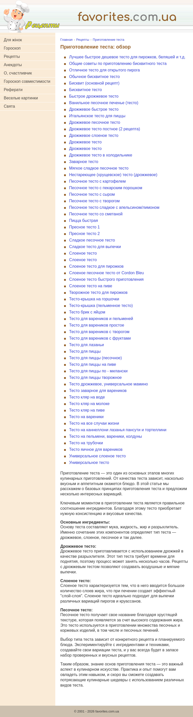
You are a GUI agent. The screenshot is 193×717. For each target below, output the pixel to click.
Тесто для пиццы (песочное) (95, 358)
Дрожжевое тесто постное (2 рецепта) (104, 129)
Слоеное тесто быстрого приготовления (106, 279)
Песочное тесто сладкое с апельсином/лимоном (114, 207)
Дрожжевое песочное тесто (94, 122)
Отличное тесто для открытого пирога (104, 70)
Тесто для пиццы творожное (95, 377)
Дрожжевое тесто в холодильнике (100, 155)
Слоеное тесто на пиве (90, 286)
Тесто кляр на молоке (89, 404)
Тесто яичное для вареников (95, 449)
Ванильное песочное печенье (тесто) (103, 103)
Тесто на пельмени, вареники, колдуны (105, 436)
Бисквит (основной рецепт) (94, 83)
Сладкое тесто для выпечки (95, 247)
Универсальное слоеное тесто (97, 456)
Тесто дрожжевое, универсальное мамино (108, 384)
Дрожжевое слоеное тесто (93, 135)
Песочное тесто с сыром (92, 194)
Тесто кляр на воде (87, 397)
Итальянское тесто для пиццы (97, 116)
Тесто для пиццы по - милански (98, 371)
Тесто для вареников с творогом (99, 332)
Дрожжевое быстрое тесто (94, 109)
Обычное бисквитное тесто (94, 76)
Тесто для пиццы (85, 351)
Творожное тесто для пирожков (98, 292)
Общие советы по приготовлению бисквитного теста (118, 63)
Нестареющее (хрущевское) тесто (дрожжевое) (113, 175)
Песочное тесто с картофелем (97, 181)
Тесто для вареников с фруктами (100, 338)
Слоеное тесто (83, 253)
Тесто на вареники (86, 417)
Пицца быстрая (83, 220)
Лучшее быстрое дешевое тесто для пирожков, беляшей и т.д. (127, 57)
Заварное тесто (83, 162)
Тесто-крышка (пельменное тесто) (101, 305)
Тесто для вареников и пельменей (101, 318)
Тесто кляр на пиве (87, 410)
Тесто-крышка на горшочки (94, 299)
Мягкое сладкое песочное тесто (98, 168)
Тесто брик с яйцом (87, 312)
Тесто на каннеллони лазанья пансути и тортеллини (117, 430)
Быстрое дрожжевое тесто (93, 96)
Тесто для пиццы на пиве (92, 364)
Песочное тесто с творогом (94, 201)
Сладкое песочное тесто (92, 240)
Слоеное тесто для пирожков (96, 266)
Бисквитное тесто (85, 90)
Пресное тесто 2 (84, 233)
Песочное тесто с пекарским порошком (105, 188)
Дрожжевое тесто (85, 142)
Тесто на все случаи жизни (94, 423)
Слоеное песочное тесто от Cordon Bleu (106, 273)
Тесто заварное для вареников (98, 390)
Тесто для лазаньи (86, 345)
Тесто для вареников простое (96, 325)
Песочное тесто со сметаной (96, 214)
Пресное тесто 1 (84, 227)
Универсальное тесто (89, 462)
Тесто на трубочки (86, 443)
